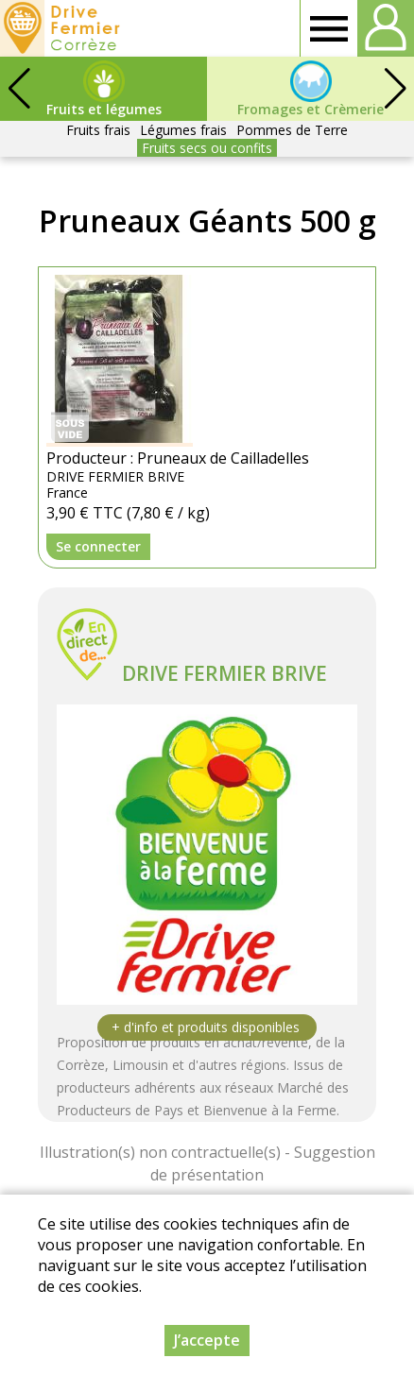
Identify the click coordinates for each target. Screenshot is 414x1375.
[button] (395, 89)
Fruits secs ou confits (207, 148)
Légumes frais (183, 130)
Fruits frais (98, 130)
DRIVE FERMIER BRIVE (224, 673)
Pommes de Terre (292, 130)
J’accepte (207, 1344)
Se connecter (98, 546)
